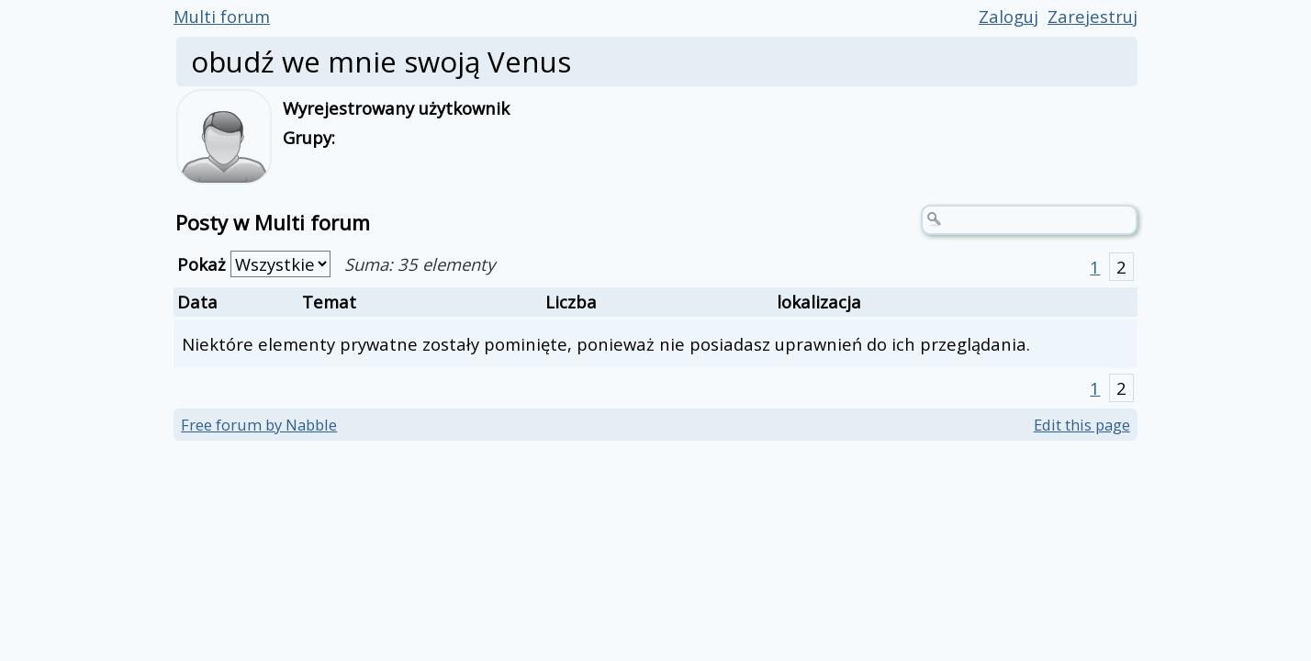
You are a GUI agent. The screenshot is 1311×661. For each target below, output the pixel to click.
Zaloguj (1008, 16)
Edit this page (1082, 424)
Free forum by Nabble (259, 424)
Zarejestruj (1092, 16)
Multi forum (222, 16)
